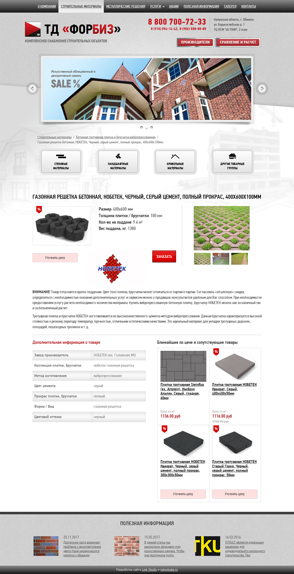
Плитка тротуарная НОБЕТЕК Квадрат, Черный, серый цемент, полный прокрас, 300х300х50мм (182, 468)
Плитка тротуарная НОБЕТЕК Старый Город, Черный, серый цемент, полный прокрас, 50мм (234, 468)
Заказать (164, 256)
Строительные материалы (55, 137)
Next (262, 88)
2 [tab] (146, 127)
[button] (61, 162)
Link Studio (149, 569)
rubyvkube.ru (169, 569)
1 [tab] (141, 127)
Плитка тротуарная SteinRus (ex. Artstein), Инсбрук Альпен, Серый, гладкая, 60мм (182, 391)
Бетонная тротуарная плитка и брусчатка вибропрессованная (115, 137)
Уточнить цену (55, 257)
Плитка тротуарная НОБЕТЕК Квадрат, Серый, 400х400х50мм (234, 389)
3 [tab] (151, 127)
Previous (32, 88)
